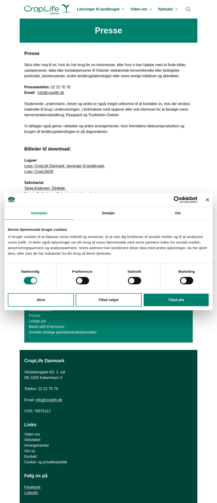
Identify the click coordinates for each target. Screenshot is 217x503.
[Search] (188, 9)
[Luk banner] (207, 199)
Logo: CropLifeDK (39, 171)
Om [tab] (178, 213)
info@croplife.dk (50, 93)
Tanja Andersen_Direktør (45, 188)
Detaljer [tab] (108, 213)
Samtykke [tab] (39, 213)
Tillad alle (176, 300)
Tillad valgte (108, 300)
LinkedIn (31, 493)
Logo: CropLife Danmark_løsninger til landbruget (64, 166)
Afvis (41, 300)
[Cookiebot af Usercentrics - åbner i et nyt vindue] (177, 199)
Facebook (32, 487)
